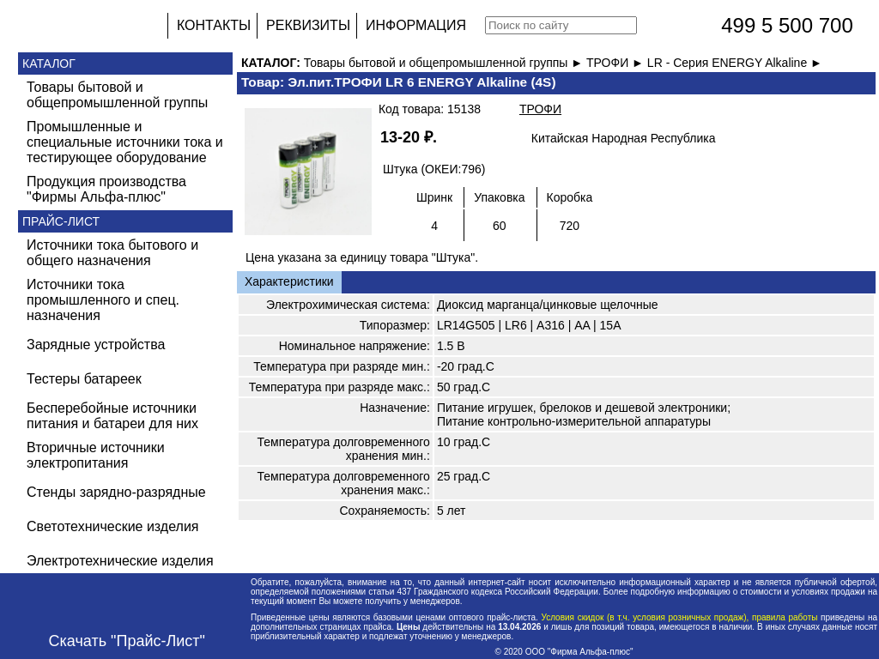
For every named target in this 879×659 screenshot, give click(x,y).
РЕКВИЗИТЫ (308, 25)
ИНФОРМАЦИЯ (416, 25)
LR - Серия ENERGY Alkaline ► (734, 63)
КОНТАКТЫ (214, 25)
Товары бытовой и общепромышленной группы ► (445, 63)
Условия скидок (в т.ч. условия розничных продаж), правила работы (679, 617)
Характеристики (289, 281)
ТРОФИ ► (616, 63)
